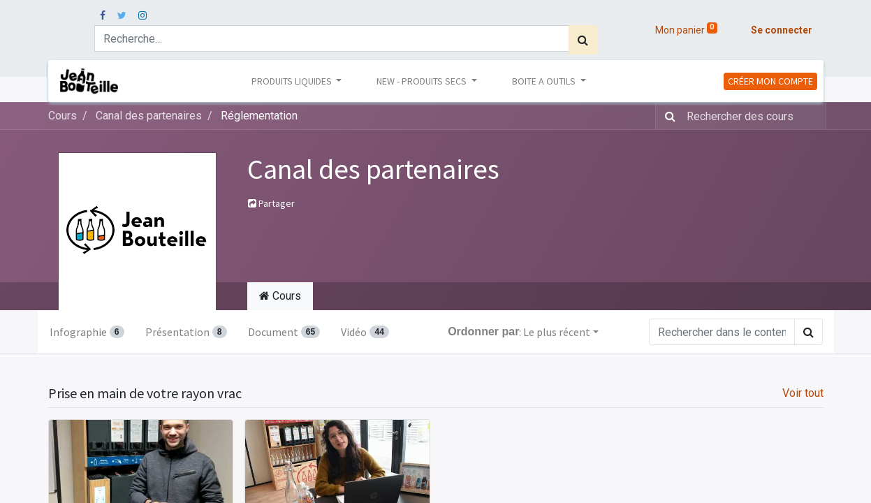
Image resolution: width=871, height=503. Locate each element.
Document (284, 332)
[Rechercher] (583, 39)
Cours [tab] (280, 295)
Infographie (87, 332)
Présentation (186, 332)
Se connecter (781, 30)
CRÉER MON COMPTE (770, 81)
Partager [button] (271, 203)
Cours (62, 115)
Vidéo (365, 332)
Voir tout (803, 393)
